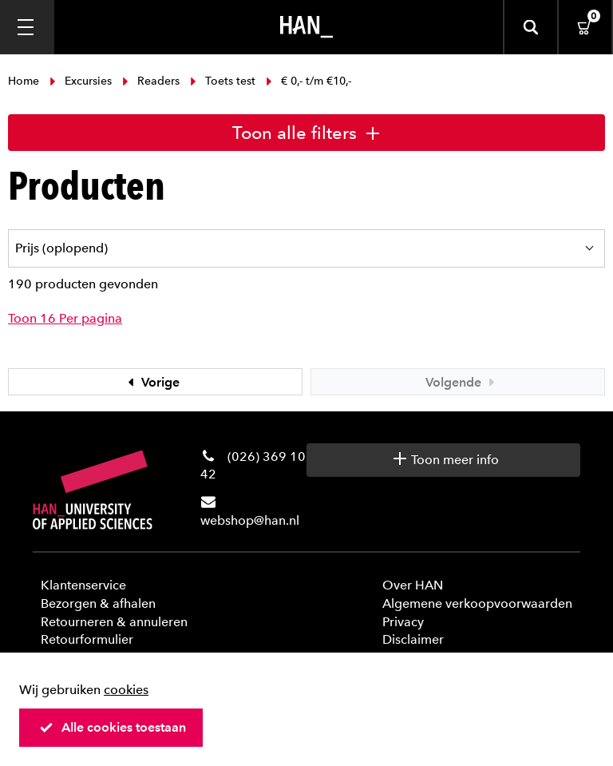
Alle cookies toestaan (112, 727)
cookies (126, 689)
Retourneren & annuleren (114, 621)
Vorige (152, 382)
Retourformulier (87, 639)
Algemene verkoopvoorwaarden (477, 603)
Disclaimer (413, 639)
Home (25, 81)
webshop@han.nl (249, 520)
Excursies (80, 81)
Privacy (403, 621)
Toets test (223, 81)
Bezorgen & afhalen (98, 603)
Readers (151, 81)
